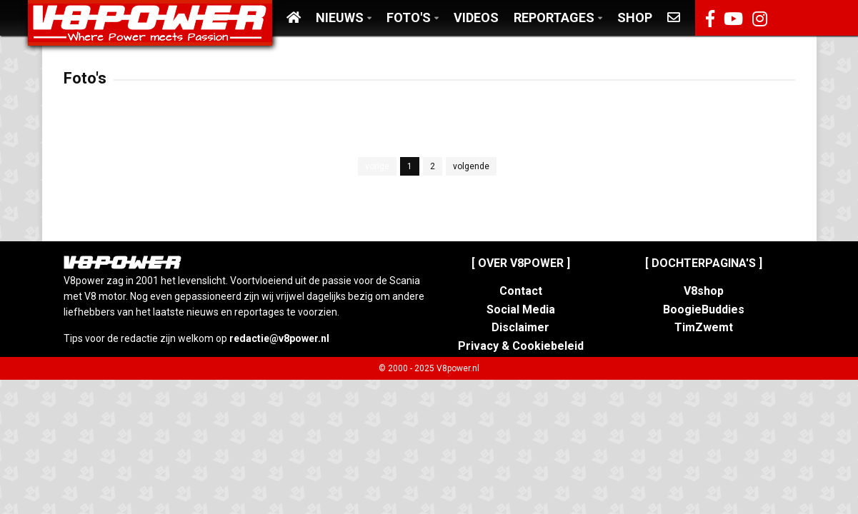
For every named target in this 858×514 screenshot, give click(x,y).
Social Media (521, 309)
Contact (520, 291)
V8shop (704, 291)
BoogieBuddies (703, 309)
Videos (476, 17)
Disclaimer (520, 327)
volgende (471, 166)
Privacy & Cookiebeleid (521, 346)
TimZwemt (703, 327)
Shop (634, 17)
